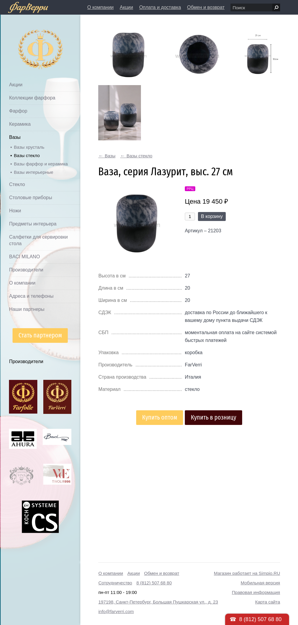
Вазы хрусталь (29, 147)
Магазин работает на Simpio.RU (247, 573)
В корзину (212, 216)
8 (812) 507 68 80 (154, 582)
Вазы (14, 137)
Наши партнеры (26, 309)
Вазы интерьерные (33, 172)
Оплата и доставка (160, 7)
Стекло (17, 184)
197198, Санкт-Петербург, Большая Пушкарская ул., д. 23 (158, 601)
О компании (100, 7)
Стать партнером (40, 335)
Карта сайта (267, 601)
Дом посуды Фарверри (28, 40)
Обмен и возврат (206, 7)
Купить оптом (159, 417)
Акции (126, 7)
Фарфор (18, 110)
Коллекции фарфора (32, 97)
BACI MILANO (24, 256)
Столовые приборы (30, 197)
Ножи (15, 210)
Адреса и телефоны (31, 296)
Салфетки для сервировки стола (38, 240)
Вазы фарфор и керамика (40, 163)
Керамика (19, 124)
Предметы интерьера (32, 223)
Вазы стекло (27, 155)
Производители (26, 269)
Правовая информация (256, 592)
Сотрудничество (115, 582)
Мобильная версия (260, 582)
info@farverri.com (116, 611)
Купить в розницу (213, 417)
